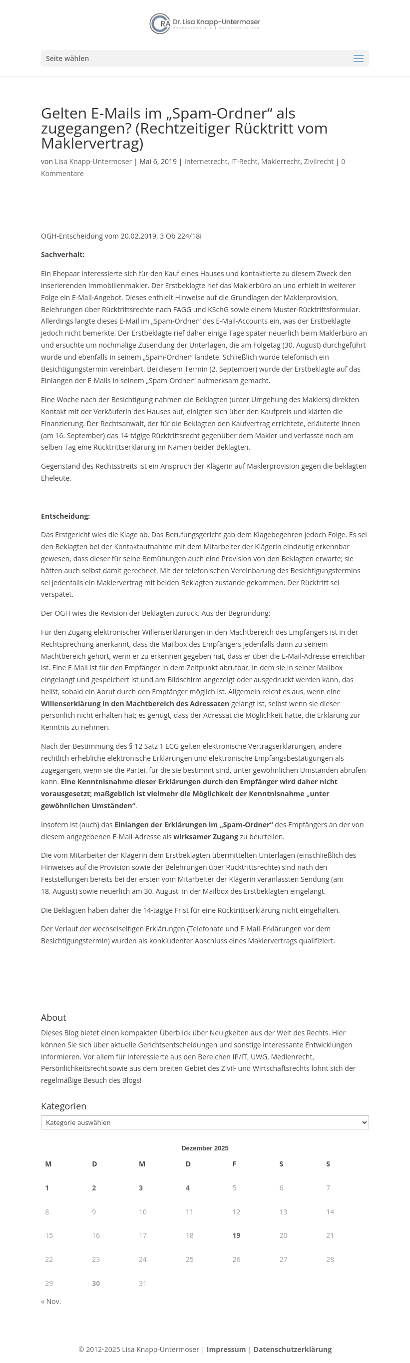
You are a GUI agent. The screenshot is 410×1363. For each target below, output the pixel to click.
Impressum (226, 1349)
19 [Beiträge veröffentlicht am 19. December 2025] (237, 1235)
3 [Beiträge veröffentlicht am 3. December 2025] (141, 1187)
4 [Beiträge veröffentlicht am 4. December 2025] (188, 1187)
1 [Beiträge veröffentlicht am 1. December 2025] (47, 1187)
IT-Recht (244, 161)
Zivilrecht (319, 161)
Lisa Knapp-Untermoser (93, 161)
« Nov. (51, 1301)
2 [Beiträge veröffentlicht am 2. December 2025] (94, 1187)
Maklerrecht (281, 161)
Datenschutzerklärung (293, 1349)
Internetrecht (205, 161)
